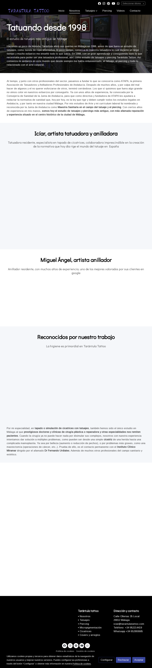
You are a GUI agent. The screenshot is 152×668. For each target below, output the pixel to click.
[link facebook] (99, 3)
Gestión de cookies (85, 651)
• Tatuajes (84, 620)
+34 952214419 (133, 627)
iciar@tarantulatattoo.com (129, 623)
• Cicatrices (84, 631)
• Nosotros (84, 616)
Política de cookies (65, 651)
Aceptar (138, 660)
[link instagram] (104, 3)
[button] (91, 11)
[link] (28, 10)
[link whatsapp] (118, 3)
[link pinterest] (108, 3)
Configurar (107, 660)
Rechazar (123, 660)
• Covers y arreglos (89, 635)
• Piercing (83, 623)
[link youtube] (113, 3)
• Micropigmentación (90, 627)
